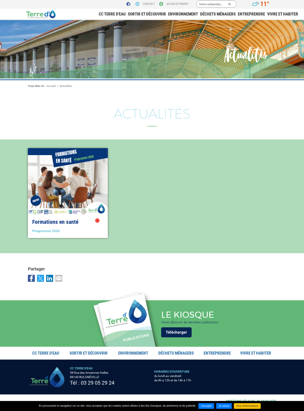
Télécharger (176, 332)
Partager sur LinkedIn (49, 278)
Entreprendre (251, 14)
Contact (149, 3)
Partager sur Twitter (40, 278)
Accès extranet (178, 3)
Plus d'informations (247, 406)
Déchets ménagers (218, 14)
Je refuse (224, 406)
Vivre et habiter (282, 14)
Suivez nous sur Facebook (128, 4)
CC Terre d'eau (112, 14)
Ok (229, 4)
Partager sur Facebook (31, 278)
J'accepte (206, 406)
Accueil (51, 86)
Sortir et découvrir (147, 14)
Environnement (183, 14)
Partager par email (58, 278)
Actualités (65, 86)
